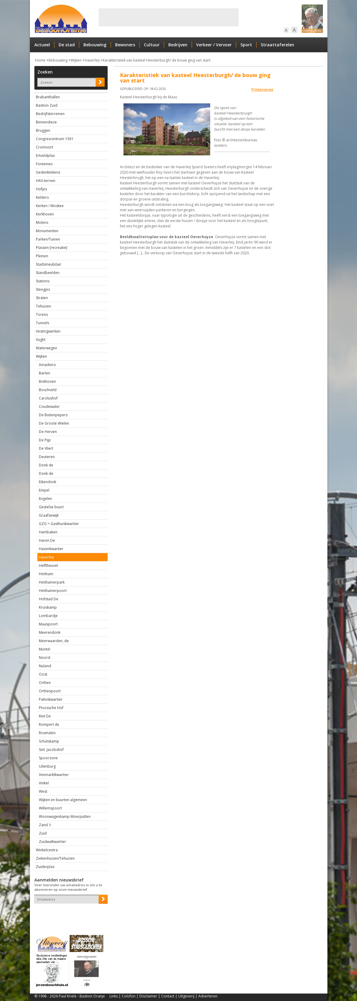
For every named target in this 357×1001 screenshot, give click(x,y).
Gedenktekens (48, 172)
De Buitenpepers (53, 414)
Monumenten (47, 230)
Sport (246, 45)
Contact (167, 996)
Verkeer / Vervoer (214, 45)
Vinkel (44, 783)
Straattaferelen (277, 45)
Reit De (45, 716)
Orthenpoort (50, 691)
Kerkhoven (45, 214)
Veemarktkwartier (54, 774)
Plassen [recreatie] (51, 247)
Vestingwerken (48, 331)
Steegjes (43, 289)
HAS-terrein (45, 180)
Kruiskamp (48, 607)
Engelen (45, 498)
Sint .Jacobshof (51, 749)
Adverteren (207, 996)
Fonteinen (44, 163)
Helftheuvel (48, 565)
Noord (44, 657)
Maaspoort (48, 624)
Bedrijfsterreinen (50, 113)
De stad (67, 45)
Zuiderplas (45, 866)
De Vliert (46, 448)
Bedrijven (177, 45)
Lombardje (48, 615)
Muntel (44, 649)
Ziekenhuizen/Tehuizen (55, 858)
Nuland (45, 665)
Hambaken (48, 532)
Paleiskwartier (50, 699)
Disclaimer (148, 996)
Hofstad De (48, 598)
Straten (42, 297)
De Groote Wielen (54, 423)
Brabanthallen (48, 97)
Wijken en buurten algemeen (63, 799)
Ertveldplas (45, 155)
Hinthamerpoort (53, 590)
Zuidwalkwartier (52, 841)
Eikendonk (47, 481)
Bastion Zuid (46, 105)
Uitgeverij (186, 996)
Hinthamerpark (52, 582)
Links (113, 996)
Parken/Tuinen (48, 239)
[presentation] (69, 914)
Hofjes (41, 189)
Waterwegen (46, 347)
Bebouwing (94, 45)
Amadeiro (47, 364)
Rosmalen (47, 732)
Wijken (76, 60)
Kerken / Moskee (50, 205)
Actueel (42, 45)
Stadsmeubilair (48, 264)
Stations (42, 281)
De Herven (48, 431)
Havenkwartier (51, 548)
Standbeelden (48, 272)
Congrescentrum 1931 (55, 138)
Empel (44, 490)
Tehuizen (43, 306)
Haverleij (92, 60)
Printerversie (262, 89)
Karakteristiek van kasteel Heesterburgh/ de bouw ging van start (156, 60)
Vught (40, 339)
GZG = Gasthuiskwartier (59, 523)
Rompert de (49, 724)
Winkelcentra (47, 849)
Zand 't (45, 824)
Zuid (43, 833)
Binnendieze (46, 122)
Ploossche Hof (51, 707)
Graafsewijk (49, 515)
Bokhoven (47, 381)
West (43, 791)
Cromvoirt (44, 147)
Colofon (128, 996)
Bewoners (125, 45)
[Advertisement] (169, 17)
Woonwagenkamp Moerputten (65, 816)
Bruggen (43, 130)
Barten (44, 373)
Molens (42, 222)
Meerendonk (49, 632)
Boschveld (48, 389)
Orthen (45, 682)
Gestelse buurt (51, 506)
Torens (42, 314)
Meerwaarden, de (54, 640)
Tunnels (42, 322)
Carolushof (48, 398)
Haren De (47, 540)
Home (40, 60)
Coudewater (49, 406)
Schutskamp (49, 741)
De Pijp (45, 440)
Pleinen (42, 255)
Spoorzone (48, 757)
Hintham (46, 573)
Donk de (46, 465)
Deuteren (47, 456)
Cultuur (152, 45)
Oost (43, 674)
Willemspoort (50, 808)
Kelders (42, 197)
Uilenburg (47, 766)
